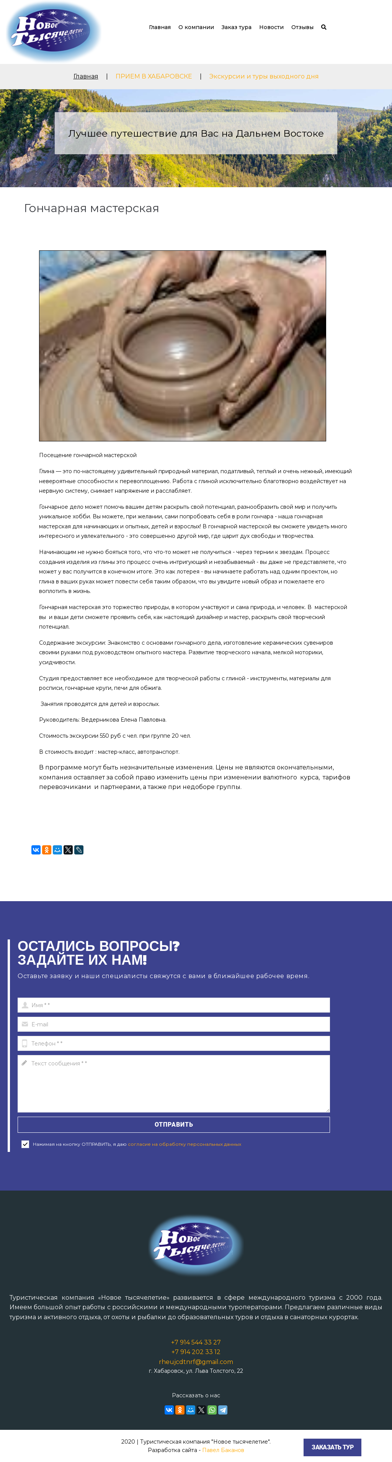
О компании (196, 27)
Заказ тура (237, 27)
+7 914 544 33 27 (196, 1342)
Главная (160, 27)
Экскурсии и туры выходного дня (264, 76)
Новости (271, 27)
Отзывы (302, 27)
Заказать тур (332, 1447)
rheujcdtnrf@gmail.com (196, 1362)
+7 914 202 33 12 (196, 1352)
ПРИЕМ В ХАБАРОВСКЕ (154, 76)
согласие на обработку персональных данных (184, 1144)
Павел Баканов (223, 1450)
